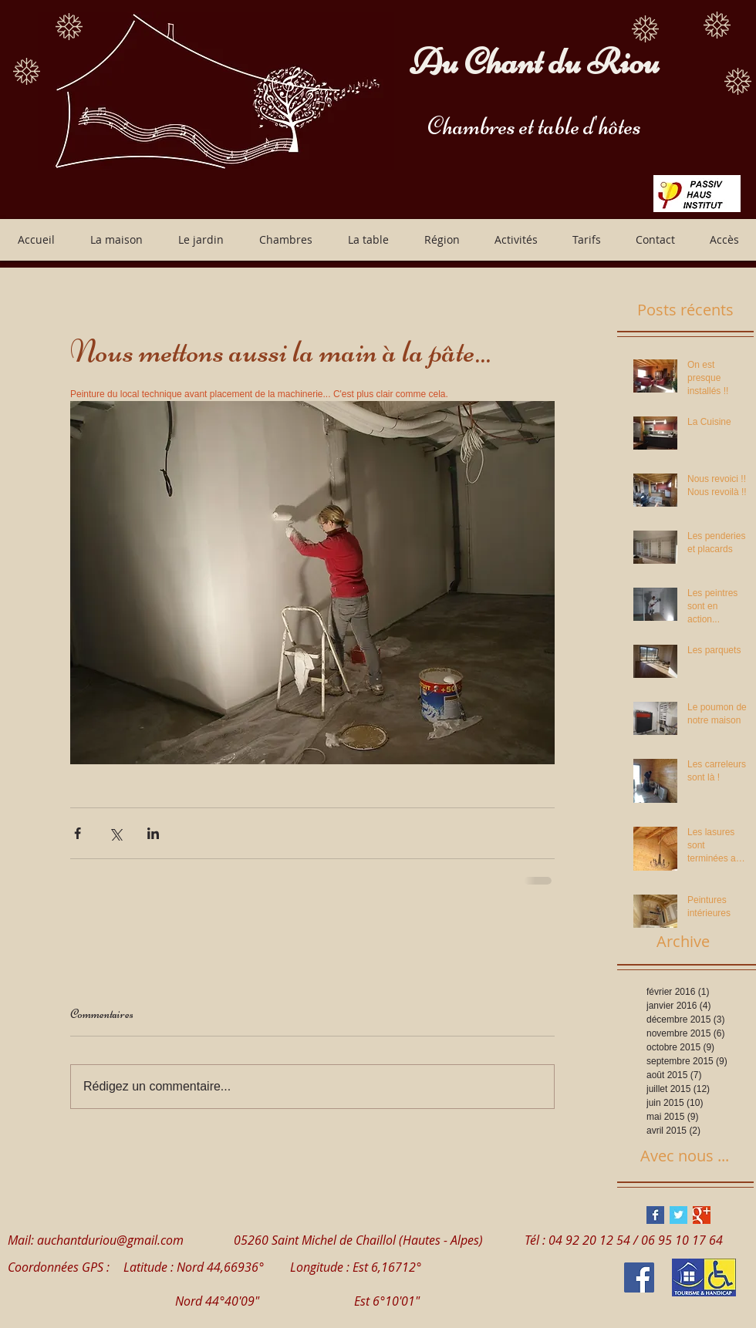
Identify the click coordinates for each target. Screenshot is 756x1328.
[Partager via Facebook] (77, 833)
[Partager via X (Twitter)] (115, 833)
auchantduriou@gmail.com (110, 1240)
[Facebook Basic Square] (655, 1215)
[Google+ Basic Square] (701, 1215)
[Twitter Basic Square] (678, 1215)
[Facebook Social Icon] (639, 1277)
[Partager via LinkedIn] (153, 833)
